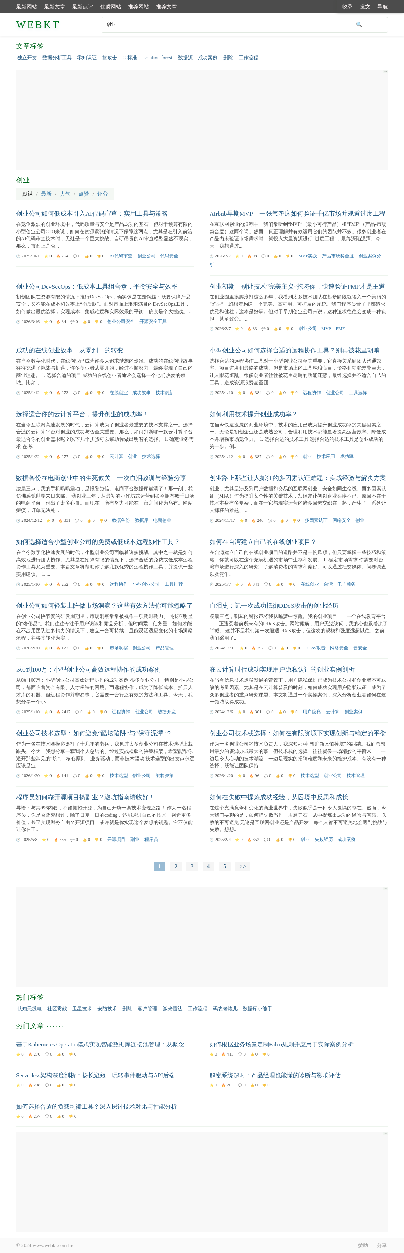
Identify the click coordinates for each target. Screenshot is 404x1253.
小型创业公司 (146, 584)
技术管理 (356, 775)
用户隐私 (312, 711)
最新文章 (54, 6)
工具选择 (358, 392)
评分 (102, 194)
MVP (326, 328)
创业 (132, 456)
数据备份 (121, 520)
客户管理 (147, 1008)
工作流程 (248, 57)
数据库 (142, 520)
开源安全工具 (153, 321)
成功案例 (208, 57)
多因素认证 (316, 520)
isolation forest (157, 57)
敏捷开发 (167, 711)
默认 (27, 194)
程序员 (151, 839)
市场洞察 (119, 648)
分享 (382, 1245)
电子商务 (346, 584)
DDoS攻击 (315, 648)
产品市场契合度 (338, 256)
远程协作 (312, 392)
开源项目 (116, 839)
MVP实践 (308, 256)
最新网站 (26, 6)
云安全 (360, 648)
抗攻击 (109, 57)
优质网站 (110, 6)
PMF (340, 328)
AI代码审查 (121, 256)
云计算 (116, 456)
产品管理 (165, 648)
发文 (365, 6)
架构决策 (165, 775)
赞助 (363, 1245)
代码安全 (169, 256)
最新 (46, 194)
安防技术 (107, 1008)
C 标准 (129, 57)
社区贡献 (57, 1008)
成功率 (347, 456)
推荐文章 (166, 6)
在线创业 (119, 392)
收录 (347, 6)
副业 (134, 839)
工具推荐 (174, 584)
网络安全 (342, 520)
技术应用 (326, 456)
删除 (228, 57)
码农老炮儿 (225, 1008)
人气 (65, 194)
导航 (382, 6)
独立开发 (27, 57)
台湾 (328, 584)
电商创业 (162, 520)
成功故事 (141, 392)
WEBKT (38, 24)
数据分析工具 (57, 57)
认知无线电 (29, 1008)
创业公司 (146, 256)
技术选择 (151, 456)
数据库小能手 (257, 1008)
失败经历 (324, 839)
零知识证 (87, 57)
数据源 (185, 57)
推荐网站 (138, 6)
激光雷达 (173, 1008)
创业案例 (353, 711)
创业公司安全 (121, 321)
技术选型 (119, 775)
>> (242, 866)
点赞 (83, 194)
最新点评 (82, 6)
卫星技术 (82, 1008)
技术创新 (165, 392)
